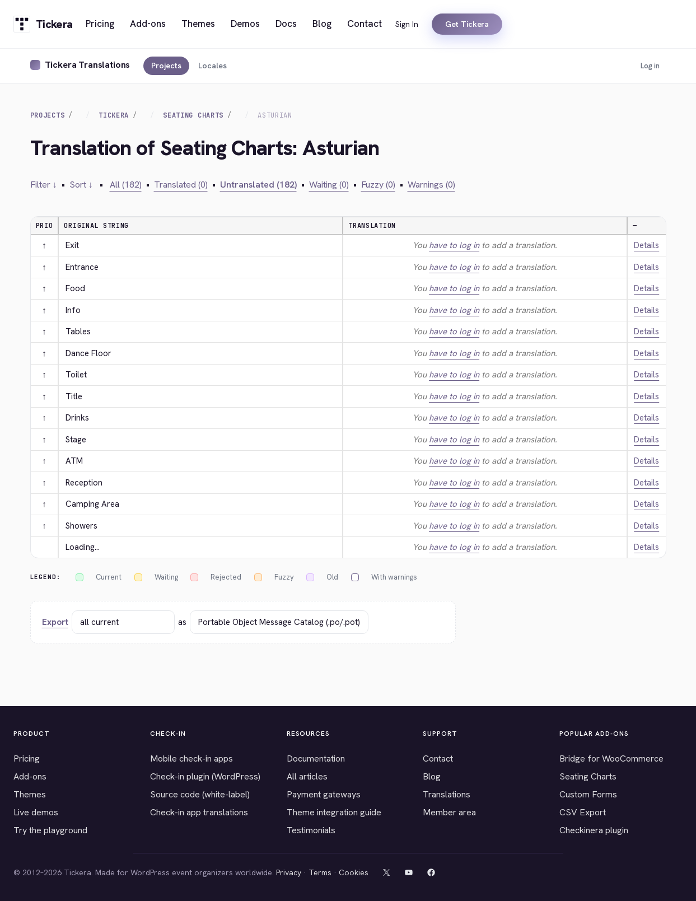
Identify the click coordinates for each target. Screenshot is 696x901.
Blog (432, 776)
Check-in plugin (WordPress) (205, 776)
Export (55, 622)
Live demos (35, 812)
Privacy (288, 872)
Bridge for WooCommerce (611, 758)
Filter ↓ (43, 184)
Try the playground (50, 830)
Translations (446, 794)
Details (646, 245)
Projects (166, 65)
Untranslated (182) (258, 184)
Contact (438, 758)
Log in (650, 66)
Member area (449, 812)
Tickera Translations (87, 65)
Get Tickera (467, 24)
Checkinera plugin (593, 830)
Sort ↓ (81, 184)
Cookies (353, 872)
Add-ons (29, 776)
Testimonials (311, 830)
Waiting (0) (329, 184)
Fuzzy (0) (378, 184)
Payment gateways (324, 794)
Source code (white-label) (200, 794)
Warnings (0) (431, 184)
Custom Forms (588, 794)
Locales (212, 65)
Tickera (114, 115)
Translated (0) (181, 184)
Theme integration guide (334, 812)
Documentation (316, 758)
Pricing (26, 758)
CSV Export (582, 812)
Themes (29, 794)
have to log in (454, 245)
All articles (307, 776)
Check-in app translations (199, 812)
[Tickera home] (42, 24)
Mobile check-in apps (191, 758)
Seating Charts (193, 115)
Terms (320, 872)
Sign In (406, 24)
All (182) (126, 184)
